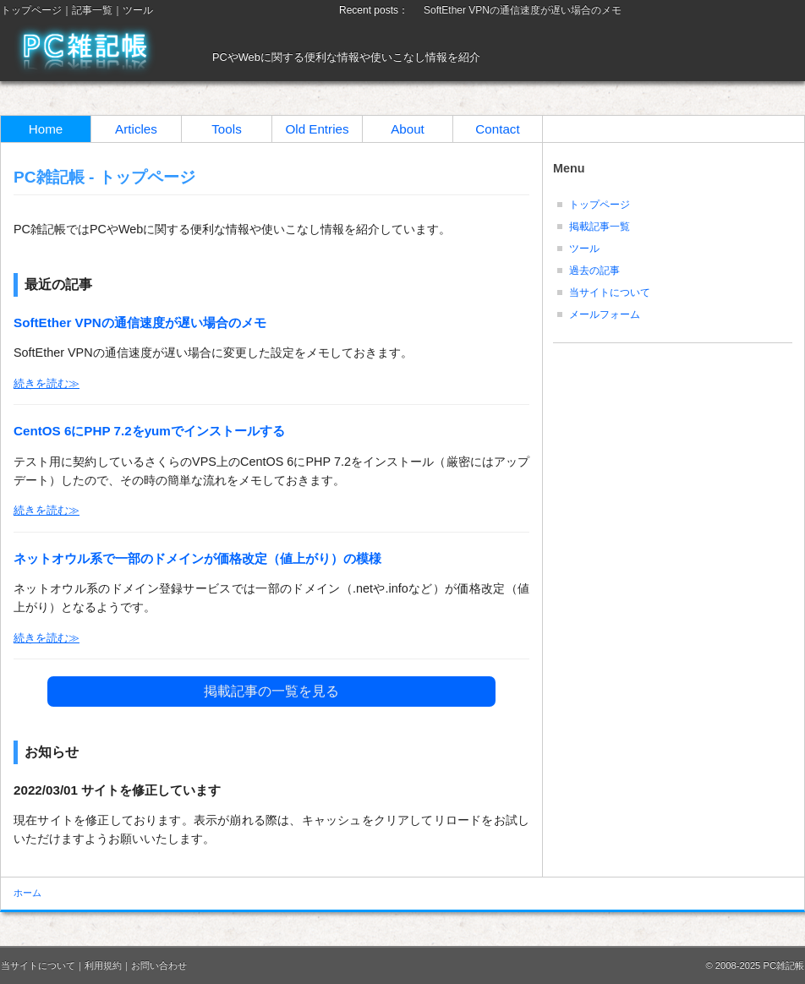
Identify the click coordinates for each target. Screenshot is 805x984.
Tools (226, 129)
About (407, 129)
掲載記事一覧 (599, 226)
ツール (138, 10)
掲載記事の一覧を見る (271, 691)
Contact (497, 129)
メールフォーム (604, 314)
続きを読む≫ (46, 383)
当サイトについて (609, 292)
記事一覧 (92, 10)
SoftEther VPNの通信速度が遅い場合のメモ (523, 10)
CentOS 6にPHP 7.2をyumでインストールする (149, 431)
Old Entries (316, 129)
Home (46, 129)
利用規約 (103, 965)
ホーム (27, 893)
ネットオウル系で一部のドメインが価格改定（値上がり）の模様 (197, 558)
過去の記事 (594, 270)
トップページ (31, 10)
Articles (136, 129)
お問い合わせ (159, 965)
